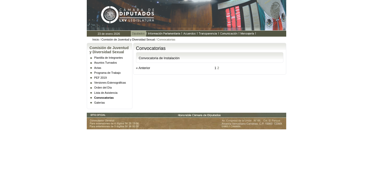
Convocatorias (104, 97)
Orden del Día (103, 87)
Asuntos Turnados (105, 62)
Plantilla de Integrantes (108, 57)
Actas (97, 67)
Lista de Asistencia (106, 92)
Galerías (99, 102)
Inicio (95, 39)
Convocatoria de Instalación (159, 58)
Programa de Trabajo (107, 72)
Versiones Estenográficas (110, 82)
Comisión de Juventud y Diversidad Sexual (128, 39)
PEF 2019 (100, 77)
